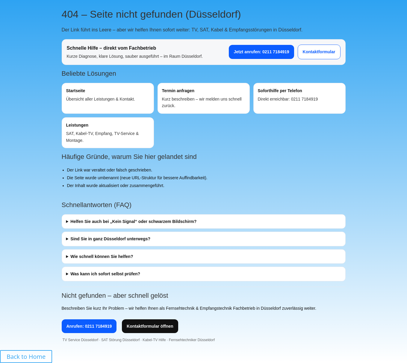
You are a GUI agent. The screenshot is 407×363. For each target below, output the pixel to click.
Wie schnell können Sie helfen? (101, 256)
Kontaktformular (319, 51)
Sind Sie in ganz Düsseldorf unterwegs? (110, 238)
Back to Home (26, 357)
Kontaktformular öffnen (150, 326)
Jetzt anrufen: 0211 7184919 (261, 51)
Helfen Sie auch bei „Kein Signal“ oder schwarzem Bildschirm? (133, 221)
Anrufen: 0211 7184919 (89, 326)
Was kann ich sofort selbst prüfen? (105, 273)
